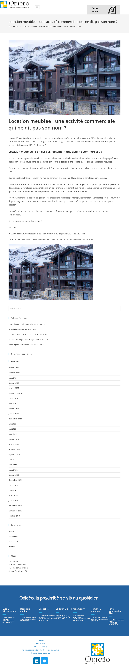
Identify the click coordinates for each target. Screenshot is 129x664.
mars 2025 (13, 378)
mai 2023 (12, 429)
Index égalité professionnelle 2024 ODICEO (27, 344)
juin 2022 (12, 459)
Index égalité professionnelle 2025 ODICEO (27, 324)
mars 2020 (13, 495)
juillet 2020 (13, 485)
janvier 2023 (14, 444)
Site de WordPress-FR (18, 571)
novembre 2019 (15, 510)
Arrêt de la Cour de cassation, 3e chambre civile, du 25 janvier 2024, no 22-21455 (48, 233)
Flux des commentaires (18, 568)
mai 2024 (12, 403)
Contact (41, 641)
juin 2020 (12, 490)
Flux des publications (17, 564)
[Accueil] (9, 26)
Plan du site (40, 644)
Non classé (13, 541)
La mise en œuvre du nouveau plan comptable (28, 334)
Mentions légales (40, 647)
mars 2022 (13, 470)
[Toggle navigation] (37, 7)
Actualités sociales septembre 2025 (24, 329)
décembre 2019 (15, 505)
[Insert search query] (64, 308)
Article (11, 531)
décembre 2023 (15, 418)
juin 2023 (12, 424)
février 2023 (14, 439)
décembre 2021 (15, 480)
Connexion (13, 561)
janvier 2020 (14, 500)
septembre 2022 (15, 454)
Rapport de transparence (40, 653)
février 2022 (14, 475)
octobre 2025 (14, 372)
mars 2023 (13, 434)
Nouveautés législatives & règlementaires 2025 (28, 339)
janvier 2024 (14, 413)
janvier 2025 (14, 388)
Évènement (13, 536)
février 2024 (14, 408)
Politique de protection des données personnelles (40, 650)
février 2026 (14, 367)
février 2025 (14, 383)
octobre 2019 (14, 516)
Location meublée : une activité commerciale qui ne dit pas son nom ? (40, 239)
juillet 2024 (13, 398)
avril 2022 (13, 464)
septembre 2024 (15, 393)
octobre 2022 (14, 449)
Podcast (12, 546)
